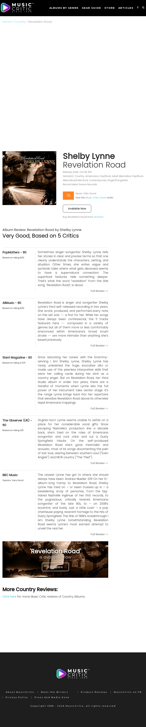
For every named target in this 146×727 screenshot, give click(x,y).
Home (6, 22)
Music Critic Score (96, 197)
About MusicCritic (20, 692)
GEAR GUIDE (91, 7)
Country (19, 22)
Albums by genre (64, 7)
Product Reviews (94, 692)
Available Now (77, 208)
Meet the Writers (54, 692)
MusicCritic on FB (128, 692)
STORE (109, 7)
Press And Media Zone (51, 697)
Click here (9, 597)
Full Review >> (99, 291)
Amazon (98, 217)
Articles (125, 7)
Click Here (55, 567)
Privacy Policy (17, 697)
